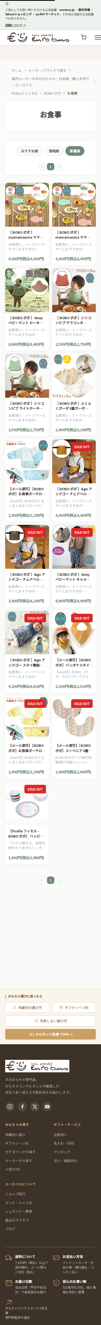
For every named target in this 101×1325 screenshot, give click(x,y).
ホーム (17, 70)
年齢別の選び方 (27, 1007)
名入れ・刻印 (64, 1143)
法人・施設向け (65, 1160)
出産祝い (60, 1134)
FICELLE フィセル (25, 93)
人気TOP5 (12, 1169)
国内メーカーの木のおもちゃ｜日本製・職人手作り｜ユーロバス (50, 81)
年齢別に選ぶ (15, 1134)
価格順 (54, 150)
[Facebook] (22, 1106)
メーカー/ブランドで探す (47, 70)
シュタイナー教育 (18, 1211)
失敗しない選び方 (50, 1020)
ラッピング (62, 1151)
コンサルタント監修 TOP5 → (51, 1034)
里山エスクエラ (17, 1219)
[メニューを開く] (98, 37)
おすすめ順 (29, 150)
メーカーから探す (18, 1160)
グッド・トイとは (18, 1202)
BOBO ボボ (52, 93)
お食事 (72, 93)
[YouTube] (47, 1106)
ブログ (10, 1228)
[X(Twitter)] (34, 1106)
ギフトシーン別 (73, 1007)
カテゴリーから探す (20, 1151)
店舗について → (15, 25)
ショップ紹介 (15, 1193)
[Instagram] (10, 1106)
